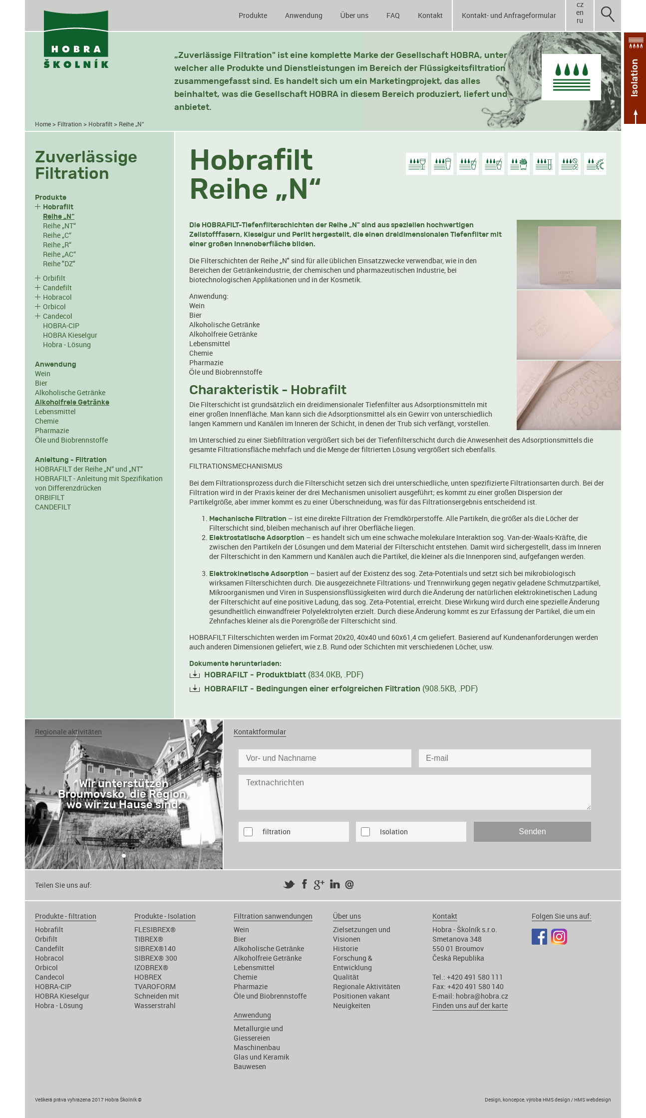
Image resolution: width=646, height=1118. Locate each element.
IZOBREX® (151, 967)
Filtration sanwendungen (273, 916)
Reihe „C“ (57, 235)
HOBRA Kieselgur (70, 335)
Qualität (346, 977)
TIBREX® (148, 939)
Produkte (253, 15)
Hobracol (57, 297)
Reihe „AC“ (59, 254)
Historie (345, 948)
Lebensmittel (55, 411)
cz (580, 4)
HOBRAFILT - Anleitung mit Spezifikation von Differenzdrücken (99, 483)
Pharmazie (52, 430)
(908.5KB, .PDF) (341, 688)
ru (580, 20)
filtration (277, 831)
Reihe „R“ (57, 244)
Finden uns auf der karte (470, 1005)
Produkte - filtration (65, 916)
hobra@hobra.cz (482, 996)
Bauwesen (250, 1066)
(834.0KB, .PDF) (283, 674)
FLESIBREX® (155, 929)
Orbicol (54, 306)
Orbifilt (54, 278)
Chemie (46, 421)
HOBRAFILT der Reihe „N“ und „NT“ (89, 469)
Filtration (69, 124)
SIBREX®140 (155, 948)
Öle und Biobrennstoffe (71, 440)
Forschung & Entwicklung (352, 962)
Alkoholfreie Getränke (223, 334)
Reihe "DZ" (59, 263)
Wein (42, 373)
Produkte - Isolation (165, 916)
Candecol (57, 316)
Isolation (394, 831)
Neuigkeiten (351, 1005)
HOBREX (148, 977)
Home (43, 124)
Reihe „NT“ (59, 225)
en (580, 12)
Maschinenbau (257, 1047)
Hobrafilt (100, 124)
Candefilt (57, 287)
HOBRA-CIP (61, 325)
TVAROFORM (155, 986)
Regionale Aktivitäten (366, 986)
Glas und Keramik (261, 1057)
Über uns (354, 15)
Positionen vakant (361, 996)
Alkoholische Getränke (70, 392)
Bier (41, 383)
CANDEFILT (53, 507)
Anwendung (304, 15)
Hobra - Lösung (67, 344)
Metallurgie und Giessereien (258, 1033)
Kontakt (430, 15)
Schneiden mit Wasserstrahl (156, 1000)
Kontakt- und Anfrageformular (509, 15)
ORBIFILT (49, 497)
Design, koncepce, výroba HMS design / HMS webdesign (548, 1099)
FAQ (393, 15)
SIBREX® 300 (155, 958)
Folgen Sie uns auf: (562, 916)
